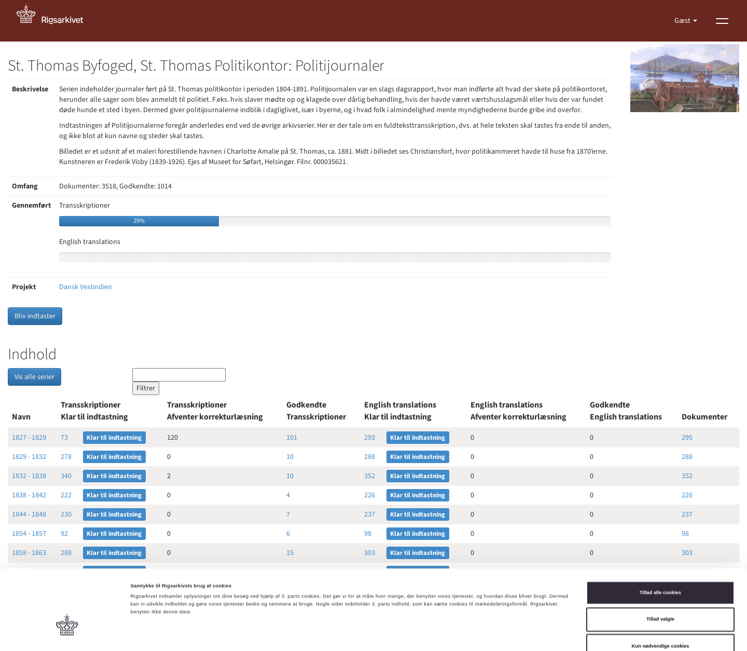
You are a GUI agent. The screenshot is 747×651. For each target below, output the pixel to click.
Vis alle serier (34, 377)
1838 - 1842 (29, 495)
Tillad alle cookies (660, 541)
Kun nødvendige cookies (660, 594)
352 (369, 476)
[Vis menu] (722, 20)
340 (66, 476)
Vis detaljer (427, 633)
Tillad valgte (660, 568)
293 (369, 437)
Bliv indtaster (35, 316)
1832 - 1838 (29, 476)
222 (66, 495)
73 (64, 437)
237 (369, 514)
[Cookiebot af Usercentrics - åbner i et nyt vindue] (67, 634)
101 (291, 437)
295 (687, 437)
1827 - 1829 (29, 437)
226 (369, 495)
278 (66, 457)
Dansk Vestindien (85, 287)
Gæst (683, 21)
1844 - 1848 (29, 514)
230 (66, 514)
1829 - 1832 (29, 457)
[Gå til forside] (55, 21)
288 (369, 457)
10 (290, 457)
